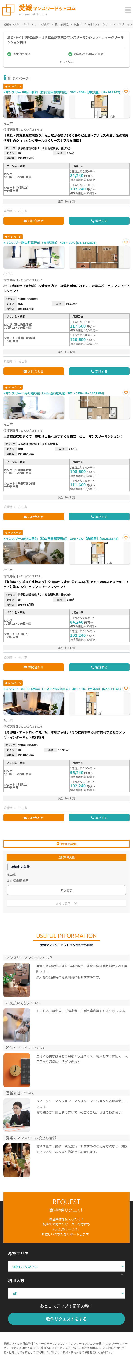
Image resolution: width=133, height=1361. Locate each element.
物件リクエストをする (66, 1319)
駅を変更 (66, 890)
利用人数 (16, 1280)
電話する (101, 221)
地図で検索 (68, 844)
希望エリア (18, 1253)
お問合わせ (36, 221)
